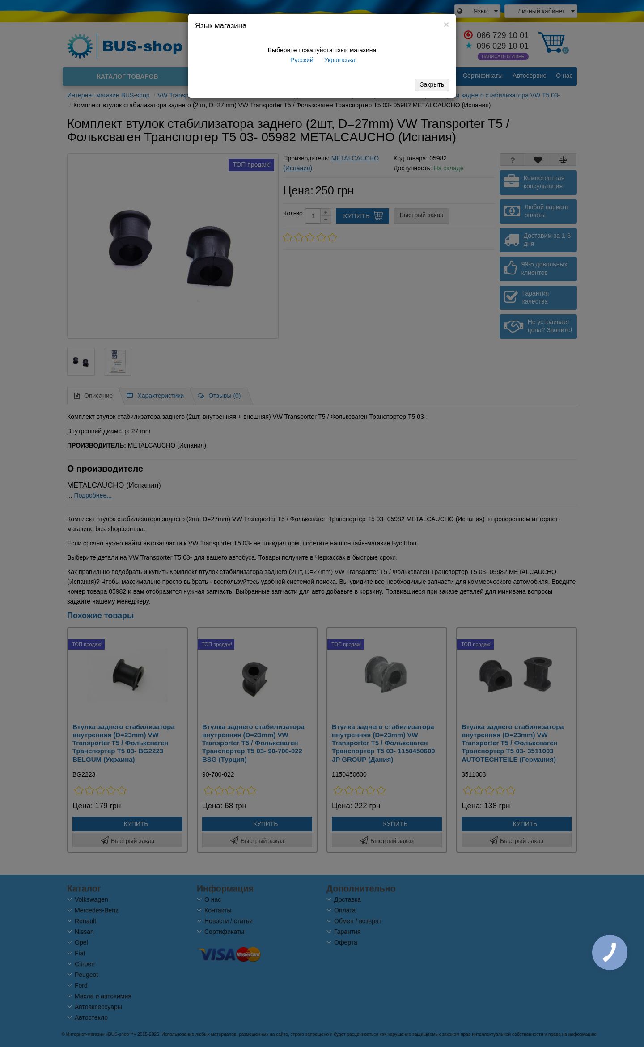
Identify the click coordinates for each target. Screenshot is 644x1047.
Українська (339, 59)
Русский (301, 59)
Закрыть (432, 84)
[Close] (446, 24)
